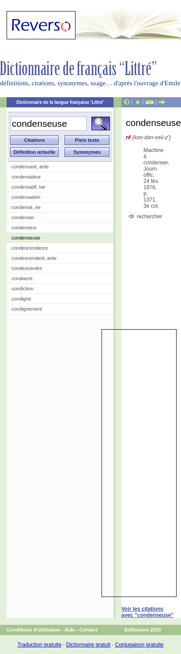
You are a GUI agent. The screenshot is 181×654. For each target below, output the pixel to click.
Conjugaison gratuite (139, 645)
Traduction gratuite (39, 645)
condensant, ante (30, 166)
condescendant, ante (34, 258)
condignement (26, 309)
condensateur (26, 176)
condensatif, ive (28, 187)
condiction (22, 288)
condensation (25, 197)
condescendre (26, 268)
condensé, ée (26, 207)
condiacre (22, 278)
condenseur (24, 227)
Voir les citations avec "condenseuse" (147, 612)
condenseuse (25, 237)
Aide (69, 629)
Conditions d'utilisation (33, 629)
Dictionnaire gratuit (88, 645)
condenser (22, 217)
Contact (88, 629)
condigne (21, 298)
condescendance (29, 248)
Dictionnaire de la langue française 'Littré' (60, 102)
